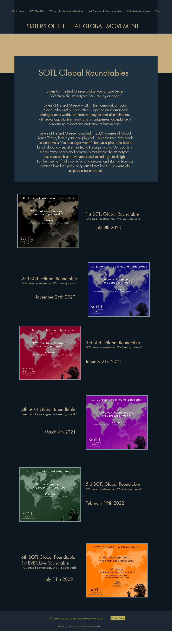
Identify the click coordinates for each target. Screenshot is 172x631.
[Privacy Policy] (118, 618)
